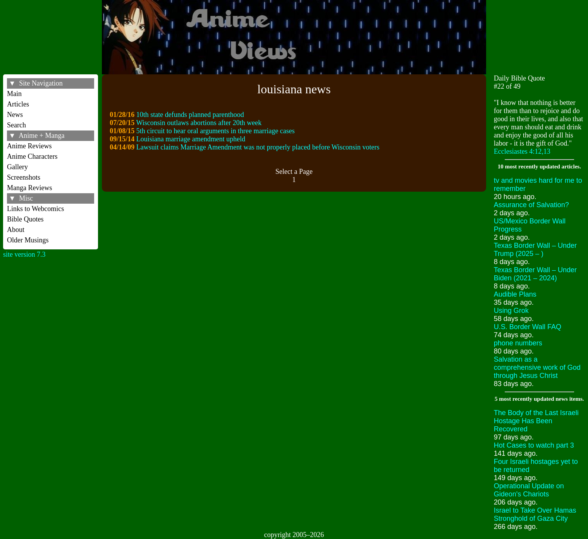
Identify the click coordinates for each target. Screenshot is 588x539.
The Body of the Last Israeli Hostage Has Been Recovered (536, 421)
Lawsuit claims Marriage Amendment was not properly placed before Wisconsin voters (258, 147)
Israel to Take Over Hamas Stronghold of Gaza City (535, 514)
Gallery (17, 167)
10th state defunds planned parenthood (190, 114)
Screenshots (23, 177)
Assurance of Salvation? (531, 205)
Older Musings (28, 240)
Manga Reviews (29, 188)
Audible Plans (515, 294)
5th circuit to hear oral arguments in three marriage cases (215, 131)
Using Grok (511, 310)
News (15, 114)
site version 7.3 (24, 254)
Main (14, 94)
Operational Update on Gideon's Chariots (529, 490)
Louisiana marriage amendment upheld (190, 139)
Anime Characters (32, 156)
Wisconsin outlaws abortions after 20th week (199, 123)
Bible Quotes (25, 219)
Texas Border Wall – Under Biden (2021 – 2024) (535, 274)
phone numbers (518, 343)
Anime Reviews (29, 146)
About (15, 229)
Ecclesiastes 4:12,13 (522, 151)
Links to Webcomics (35, 209)
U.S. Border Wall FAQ (527, 327)
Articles (18, 104)
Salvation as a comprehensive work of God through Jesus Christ (537, 367)
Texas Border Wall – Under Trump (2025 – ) (535, 249)
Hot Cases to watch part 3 (534, 445)
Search (16, 125)
